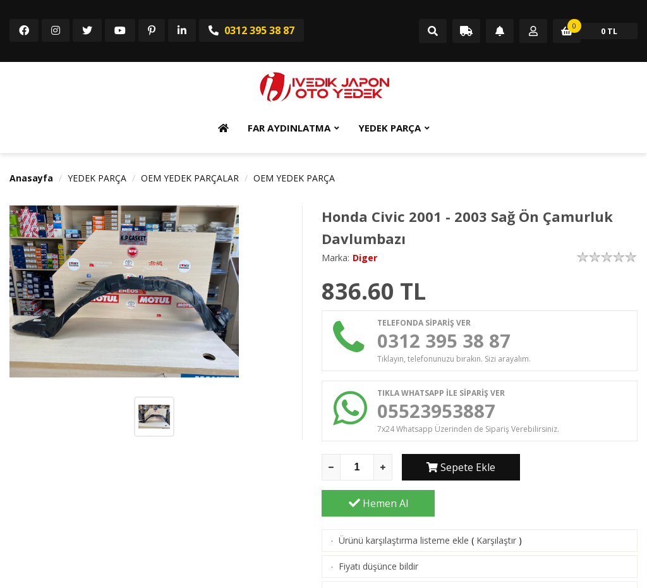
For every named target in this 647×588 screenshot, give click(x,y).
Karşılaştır (496, 505)
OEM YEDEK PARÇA (294, 178)
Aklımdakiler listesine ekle (390, 557)
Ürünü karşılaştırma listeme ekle (404, 505)
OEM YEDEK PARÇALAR (190, 178)
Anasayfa (31, 178)
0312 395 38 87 (251, 30)
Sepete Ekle (458, 468)
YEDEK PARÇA (389, 127)
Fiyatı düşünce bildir (378, 531)
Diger (365, 258)
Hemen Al (581, 468)
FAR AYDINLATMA (289, 127)
